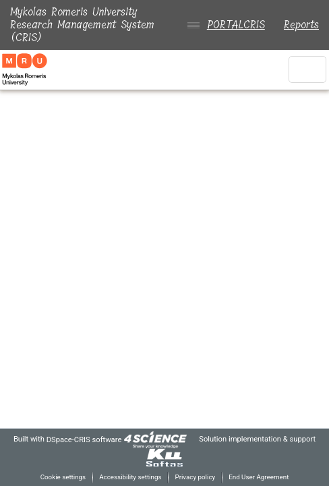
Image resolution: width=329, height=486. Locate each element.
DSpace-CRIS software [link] (93, 439)
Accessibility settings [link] (128, 477)
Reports (301, 25)
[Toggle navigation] (307, 69)
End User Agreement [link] (262, 477)
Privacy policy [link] (195, 477)
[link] (167, 439)
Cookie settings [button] (58, 477)
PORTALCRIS (233, 25)
